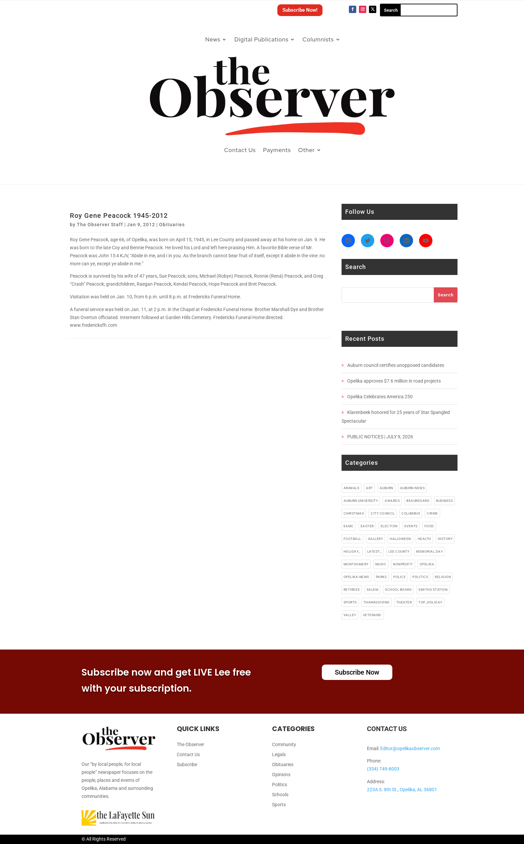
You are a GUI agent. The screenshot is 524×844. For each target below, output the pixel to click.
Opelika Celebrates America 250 (380, 396)
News (212, 39)
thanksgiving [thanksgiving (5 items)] (377, 602)
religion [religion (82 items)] (443, 577)
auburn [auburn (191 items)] (386, 488)
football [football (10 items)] (352, 539)
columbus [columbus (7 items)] (410, 513)
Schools (280, 794)
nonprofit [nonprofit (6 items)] (403, 564)
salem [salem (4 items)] (373, 589)
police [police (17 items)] (399, 577)
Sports (279, 804)
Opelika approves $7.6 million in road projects (394, 381)
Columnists (318, 39)
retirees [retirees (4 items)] (352, 589)
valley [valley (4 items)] (350, 615)
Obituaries (172, 224)
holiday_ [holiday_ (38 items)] (352, 551)
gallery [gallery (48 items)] (375, 539)
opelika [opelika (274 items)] (427, 564)
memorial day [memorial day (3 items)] (429, 551)
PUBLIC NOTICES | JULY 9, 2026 (380, 436)
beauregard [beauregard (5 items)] (417, 501)
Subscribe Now (357, 672)
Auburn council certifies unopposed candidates (395, 365)
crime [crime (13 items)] (432, 513)
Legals (279, 754)
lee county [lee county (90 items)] (398, 551)
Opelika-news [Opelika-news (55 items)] (356, 577)
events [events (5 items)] (411, 526)
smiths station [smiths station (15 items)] (432, 589)
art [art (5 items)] (369, 488)
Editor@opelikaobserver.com (410, 748)
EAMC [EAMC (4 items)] (349, 526)
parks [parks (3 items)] (381, 577)
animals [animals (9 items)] (352, 488)
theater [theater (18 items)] (404, 602)
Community (284, 744)
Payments (277, 150)
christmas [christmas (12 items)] (354, 513)
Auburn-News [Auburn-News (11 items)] (412, 488)
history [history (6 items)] (445, 539)
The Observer (190, 744)
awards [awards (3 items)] (392, 501)
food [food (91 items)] (429, 526)
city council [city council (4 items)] (383, 513)
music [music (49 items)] (381, 564)
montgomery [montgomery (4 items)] (356, 564)
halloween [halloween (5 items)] (400, 539)
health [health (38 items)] (424, 539)
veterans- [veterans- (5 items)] (372, 615)
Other (306, 150)
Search (445, 294)
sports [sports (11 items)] (350, 602)
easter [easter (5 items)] (367, 526)
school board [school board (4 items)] (398, 589)
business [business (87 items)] (444, 501)
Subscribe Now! (299, 10)
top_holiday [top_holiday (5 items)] (430, 602)
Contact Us (240, 150)
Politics (279, 784)
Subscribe (187, 764)
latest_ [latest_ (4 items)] (374, 551)
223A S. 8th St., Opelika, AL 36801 (402, 789)
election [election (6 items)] (389, 526)
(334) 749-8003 (383, 768)
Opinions (281, 774)
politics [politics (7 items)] (420, 577)
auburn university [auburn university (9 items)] (361, 501)
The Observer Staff (100, 224)
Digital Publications (261, 39)
